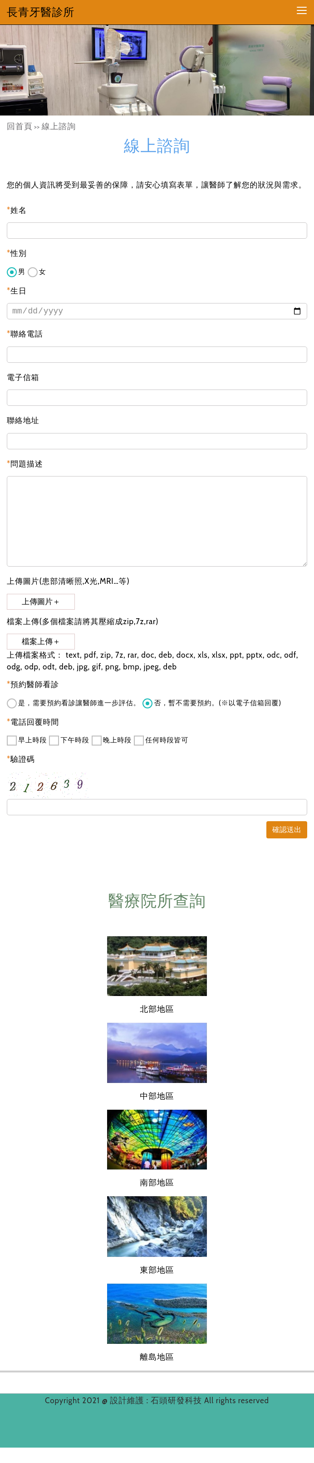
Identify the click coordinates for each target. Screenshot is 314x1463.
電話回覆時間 (33, 722)
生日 (17, 290)
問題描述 (25, 463)
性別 (17, 253)
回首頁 (20, 126)
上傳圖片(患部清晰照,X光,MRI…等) (68, 581)
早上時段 (27, 741)
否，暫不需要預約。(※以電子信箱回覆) (211, 703)
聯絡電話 (25, 333)
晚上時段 (112, 741)
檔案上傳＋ (41, 641)
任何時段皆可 (161, 741)
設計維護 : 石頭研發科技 (157, 1400)
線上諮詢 (59, 126)
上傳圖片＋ (41, 601)
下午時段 (69, 741)
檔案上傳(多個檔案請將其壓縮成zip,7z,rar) (82, 621)
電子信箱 (23, 377)
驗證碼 (21, 759)
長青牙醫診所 (40, 12)
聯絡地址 (23, 420)
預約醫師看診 (33, 684)
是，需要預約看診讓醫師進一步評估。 (73, 703)
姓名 (17, 210)
